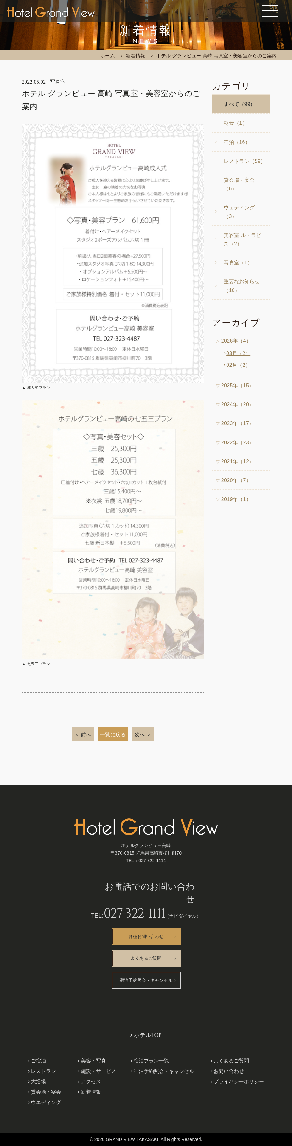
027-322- (152, 860)
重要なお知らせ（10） (242, 286)
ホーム (107, 55)
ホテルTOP (148, 1035)
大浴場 (38, 1081)
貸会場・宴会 (46, 1092)
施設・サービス (98, 1071)
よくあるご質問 (146, 958)
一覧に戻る (113, 734)
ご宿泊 (38, 1060)
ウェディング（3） (239, 212)
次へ (140, 734)
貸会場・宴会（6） (239, 184)
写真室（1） (238, 262)
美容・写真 (93, 1060)
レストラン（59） (245, 161)
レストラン (43, 1071)
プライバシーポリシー (239, 1081)
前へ (86, 734)
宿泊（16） (237, 142)
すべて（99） (240, 104)
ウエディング (46, 1102)
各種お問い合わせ (146, 936)
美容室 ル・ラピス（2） (242, 239)
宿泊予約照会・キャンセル (146, 980)
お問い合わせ (229, 1071)
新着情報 (135, 55)
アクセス (91, 1081)
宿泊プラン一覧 (151, 1060)
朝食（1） (235, 123)
